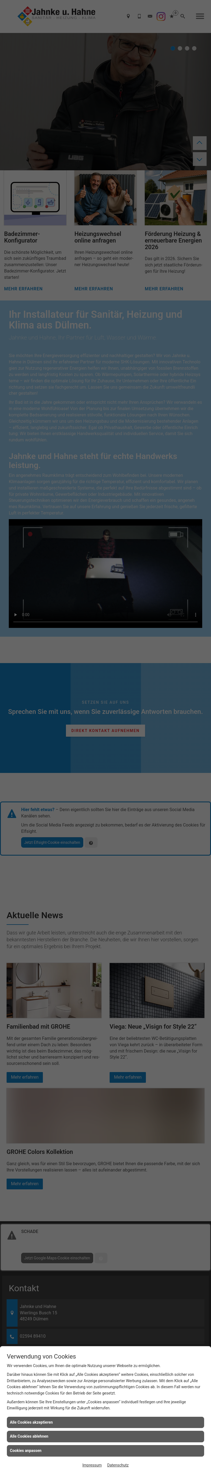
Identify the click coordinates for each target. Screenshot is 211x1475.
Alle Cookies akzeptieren (31, 1422)
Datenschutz (118, 1465)
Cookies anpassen (25, 1450)
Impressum (92, 1465)
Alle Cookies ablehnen (29, 1436)
